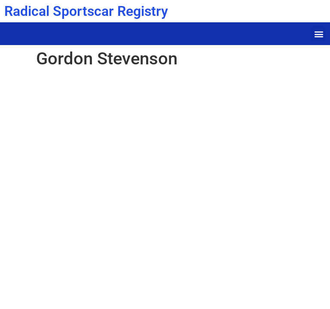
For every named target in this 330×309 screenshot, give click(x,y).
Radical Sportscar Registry (86, 11)
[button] (319, 34)
